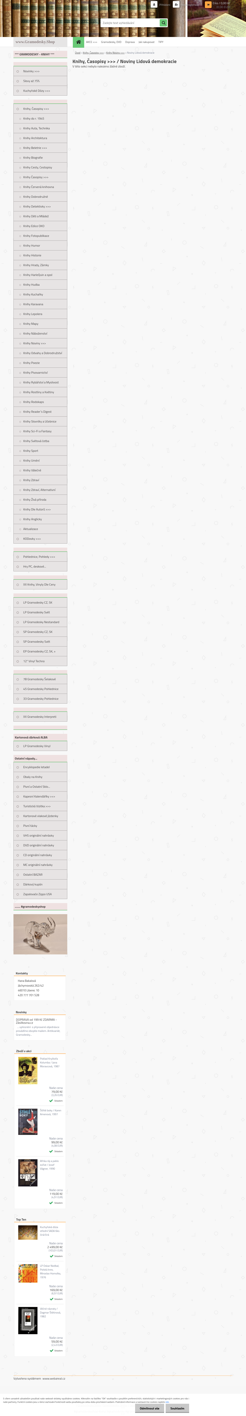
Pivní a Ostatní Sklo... (36, 786)
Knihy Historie (32, 255)
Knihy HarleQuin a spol (37, 274)
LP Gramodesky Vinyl (37, 746)
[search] (163, 23)
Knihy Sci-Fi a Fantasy (37, 431)
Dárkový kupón (32, 884)
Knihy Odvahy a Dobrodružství (42, 353)
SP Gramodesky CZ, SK (37, 631)
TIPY (160, 42)
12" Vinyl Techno (34, 661)
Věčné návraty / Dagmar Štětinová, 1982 (50, 1312)
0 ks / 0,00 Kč (221, 3)
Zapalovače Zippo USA (37, 894)
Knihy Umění (31, 460)
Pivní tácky (30, 825)
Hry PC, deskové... (34, 566)
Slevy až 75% (31, 81)
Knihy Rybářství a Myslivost (41, 382)
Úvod (77, 53)
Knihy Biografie (33, 157)
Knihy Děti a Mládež (36, 216)
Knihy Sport (30, 450)
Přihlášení (165, 5)
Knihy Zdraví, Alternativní (39, 489)
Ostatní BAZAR (32, 874)
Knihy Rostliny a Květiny (38, 392)
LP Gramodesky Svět (36, 612)
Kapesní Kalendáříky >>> (39, 796)
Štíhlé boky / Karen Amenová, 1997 (50, 1112)
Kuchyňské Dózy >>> (36, 90)
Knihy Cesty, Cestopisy (37, 167)
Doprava (130, 42)
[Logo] (39, 22)
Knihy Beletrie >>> (35, 147)
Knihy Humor (31, 245)
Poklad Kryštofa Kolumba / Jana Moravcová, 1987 (50, 1062)
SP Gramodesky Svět (36, 641)
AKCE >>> (91, 42)
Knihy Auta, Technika (36, 128)
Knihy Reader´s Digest (37, 411)
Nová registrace (190, 5)
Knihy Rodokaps (33, 402)
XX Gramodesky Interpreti (39, 716)
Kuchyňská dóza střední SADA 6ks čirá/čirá (49, 1231)
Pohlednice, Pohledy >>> (39, 556)
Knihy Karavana (33, 304)
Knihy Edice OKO (33, 226)
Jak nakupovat (147, 42)
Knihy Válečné (32, 470)
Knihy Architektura (35, 138)
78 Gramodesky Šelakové (39, 679)
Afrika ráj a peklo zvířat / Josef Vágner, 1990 (49, 1165)
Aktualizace (30, 529)
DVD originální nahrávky (38, 845)
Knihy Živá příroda (34, 499)
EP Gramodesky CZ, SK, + (39, 651)
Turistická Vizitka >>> (37, 806)
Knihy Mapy (30, 323)
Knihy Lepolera (32, 314)
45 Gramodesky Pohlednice (40, 689)
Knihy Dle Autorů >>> (37, 509)
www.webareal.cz (53, 1378)
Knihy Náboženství (35, 333)
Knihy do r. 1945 (33, 118)
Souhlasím (177, 1408)
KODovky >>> (32, 538)
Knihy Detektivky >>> (37, 206)
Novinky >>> (31, 71)
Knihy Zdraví (31, 480)
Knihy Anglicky (32, 519)
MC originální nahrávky (38, 864)
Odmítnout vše (149, 1408)
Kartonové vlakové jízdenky (40, 816)
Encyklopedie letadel (36, 767)
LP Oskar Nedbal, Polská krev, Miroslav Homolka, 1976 (50, 1271)
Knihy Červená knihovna (38, 187)
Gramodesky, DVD (111, 42)
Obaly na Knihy (32, 776)
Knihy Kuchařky (33, 294)
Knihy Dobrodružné (35, 196)
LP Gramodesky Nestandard (41, 622)
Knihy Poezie (31, 362)
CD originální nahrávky (37, 855)
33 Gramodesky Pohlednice (40, 698)
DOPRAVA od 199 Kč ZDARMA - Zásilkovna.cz (36, 1021)
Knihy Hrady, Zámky (36, 265)
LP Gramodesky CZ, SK (37, 602)
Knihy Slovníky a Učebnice (40, 421)
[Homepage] (79, 42)
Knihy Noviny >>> (34, 343)
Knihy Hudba (31, 284)
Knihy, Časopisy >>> (36, 108)
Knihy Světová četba (36, 441)
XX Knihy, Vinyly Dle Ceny (39, 584)
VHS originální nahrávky (38, 835)
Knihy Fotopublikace (36, 235)
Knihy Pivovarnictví (35, 372)
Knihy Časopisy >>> (35, 177)
